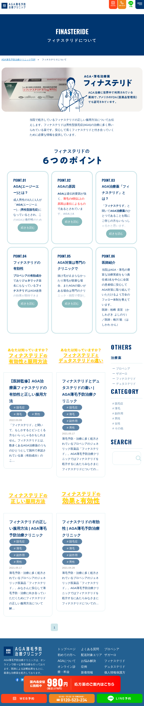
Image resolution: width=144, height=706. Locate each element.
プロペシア (111, 618)
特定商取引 (111, 652)
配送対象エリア (91, 623)
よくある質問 (90, 618)
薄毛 (117, 408)
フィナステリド (114, 629)
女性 (117, 423)
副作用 (119, 413)
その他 (119, 428)
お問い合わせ (90, 658)
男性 (117, 418)
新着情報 (87, 641)
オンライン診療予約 (91, 650)
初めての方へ (67, 623)
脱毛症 (119, 403)
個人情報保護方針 (114, 644)
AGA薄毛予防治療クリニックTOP (18, 59)
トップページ (67, 618)
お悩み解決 (88, 629)
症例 (84, 635)
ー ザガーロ (119, 373)
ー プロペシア (121, 368)
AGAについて (67, 629)
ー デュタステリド (124, 383)
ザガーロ (110, 623)
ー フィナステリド (124, 378)
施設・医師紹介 (68, 652)
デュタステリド (114, 635)
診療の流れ (65, 646)
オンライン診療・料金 (67, 638)
